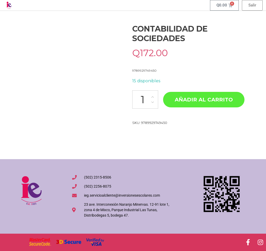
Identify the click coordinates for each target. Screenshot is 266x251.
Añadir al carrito (204, 100)
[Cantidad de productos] (145, 99)
